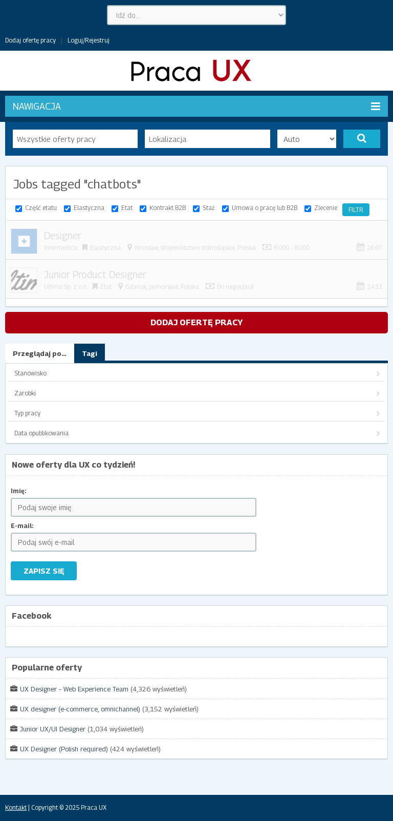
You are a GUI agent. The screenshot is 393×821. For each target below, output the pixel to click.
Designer (62, 235)
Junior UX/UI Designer (52, 729)
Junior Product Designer (95, 274)
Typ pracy (27, 413)
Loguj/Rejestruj (89, 40)
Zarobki (25, 393)
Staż (209, 208)
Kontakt (16, 807)
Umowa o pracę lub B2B (264, 208)
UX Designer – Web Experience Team (74, 689)
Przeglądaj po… (40, 353)
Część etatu (41, 208)
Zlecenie (325, 208)
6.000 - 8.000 (292, 247)
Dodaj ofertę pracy (30, 40)
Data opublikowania (41, 433)
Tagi (89, 353)
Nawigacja (196, 106)
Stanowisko (30, 373)
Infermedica (60, 247)
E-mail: (22, 526)
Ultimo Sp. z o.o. (66, 286)
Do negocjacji (235, 286)
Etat (127, 208)
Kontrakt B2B (167, 208)
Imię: (19, 491)
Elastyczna (89, 208)
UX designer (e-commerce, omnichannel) (80, 709)
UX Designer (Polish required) (64, 749)
